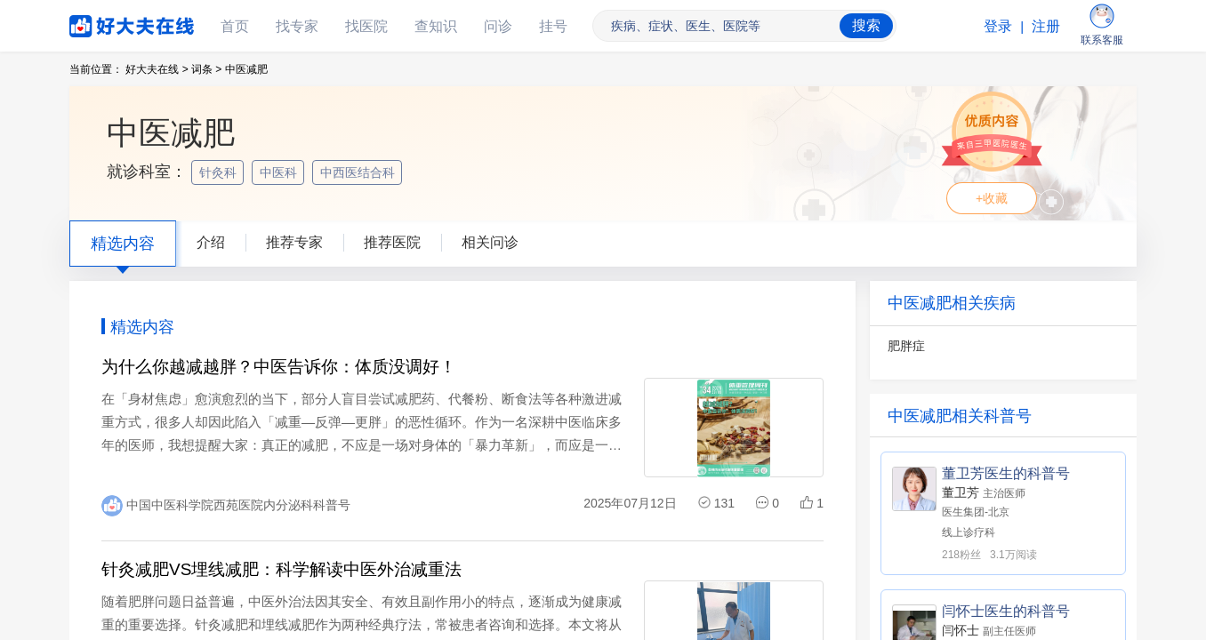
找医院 (366, 26)
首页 (235, 26)
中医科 (280, 172)
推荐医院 (392, 242)
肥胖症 (906, 346)
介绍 (211, 242)
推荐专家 (294, 242)
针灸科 (219, 172)
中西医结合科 (359, 172)
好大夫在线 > (156, 69)
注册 (1046, 26)
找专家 (297, 26)
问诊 (498, 26)
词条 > (206, 69)
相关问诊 (490, 242)
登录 (998, 26)
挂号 (553, 26)
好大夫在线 (105, 22)
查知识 (435, 26)
